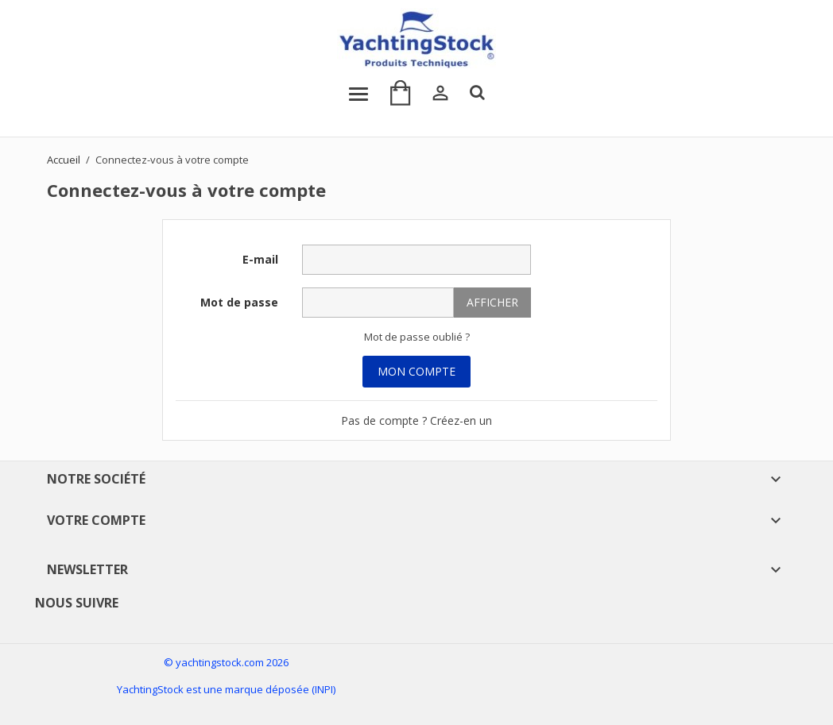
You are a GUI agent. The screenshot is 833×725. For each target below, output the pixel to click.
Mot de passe (239, 302)
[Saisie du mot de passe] (378, 302)
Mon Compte (416, 371)
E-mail (260, 259)
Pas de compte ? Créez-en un (416, 420)
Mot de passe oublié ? (417, 337)
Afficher (492, 302)
